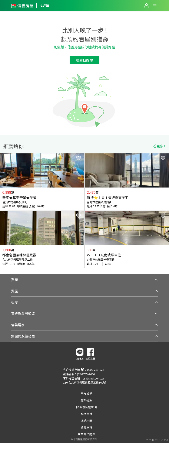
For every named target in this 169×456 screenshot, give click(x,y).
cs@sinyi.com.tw (93, 378)
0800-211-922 (95, 370)
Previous (3, 210)
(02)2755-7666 (86, 374)
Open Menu (154, 5)
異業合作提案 (86, 434)
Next (165, 210)
